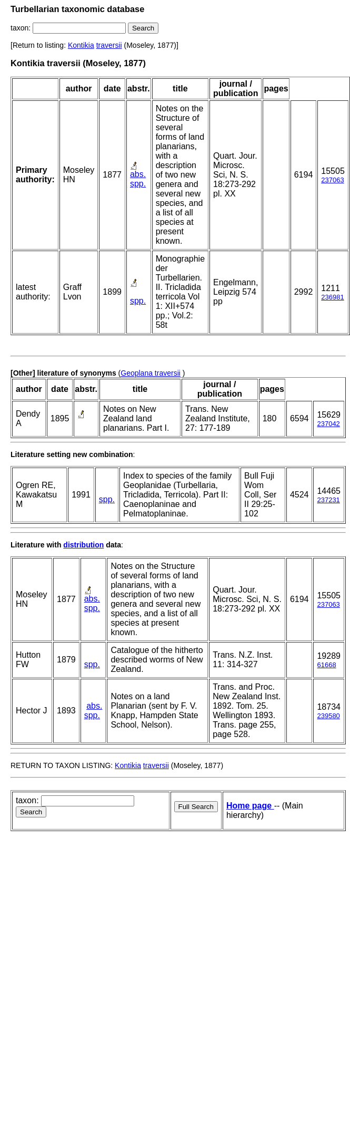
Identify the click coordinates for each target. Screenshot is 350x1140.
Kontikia (81, 45)
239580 (328, 716)
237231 (328, 500)
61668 (326, 665)
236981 (332, 297)
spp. (138, 183)
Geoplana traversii (151, 373)
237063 (332, 180)
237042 (328, 424)
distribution (83, 545)
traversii (109, 45)
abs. (138, 174)
